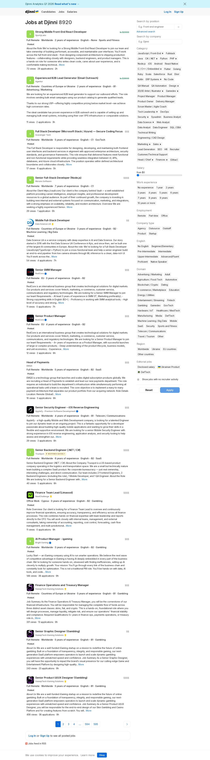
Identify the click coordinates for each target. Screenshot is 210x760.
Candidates (48, 11)
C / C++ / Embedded (150, 68)
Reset (149, 390)
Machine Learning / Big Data (152, 321)
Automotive (171, 279)
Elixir (177, 74)
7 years (142, 197)
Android (158, 63)
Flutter (167, 69)
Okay (102, 755)
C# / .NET (151, 58)
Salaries (72, 11)
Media (159, 315)
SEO (160, 149)
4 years (152, 192)
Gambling (142, 305)
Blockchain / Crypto (148, 284)
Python (163, 58)
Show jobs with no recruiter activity (160, 379)
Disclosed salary (146, 367)
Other (161, 336)
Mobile (173, 321)
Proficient (143, 261)
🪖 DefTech (144, 372)
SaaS (140, 326)
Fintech (171, 300)
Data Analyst (144, 127)
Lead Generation (146, 149)
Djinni (32, 12)
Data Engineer (160, 127)
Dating (164, 284)
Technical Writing (147, 132)
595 (96, 724)
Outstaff (167, 228)
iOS (150, 63)
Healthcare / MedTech (168, 310)
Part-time (153, 215)
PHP (173, 58)
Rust (170, 74)
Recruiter (174, 149)
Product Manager (167, 96)
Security (143, 117)
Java (140, 58)
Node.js (142, 63)
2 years (170, 187)
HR (165, 149)
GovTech (168, 305)
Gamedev (172, 91)
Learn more (88, 755)
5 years (163, 192)
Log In (167, 11)
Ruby (140, 74)
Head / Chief (145, 159)
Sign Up (178, 11)
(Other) (174, 159)
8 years (153, 197)
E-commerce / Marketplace (152, 290)
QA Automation (159, 85)
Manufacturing (145, 315)
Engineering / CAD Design (151, 137)
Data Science (146, 122)
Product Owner (145, 101)
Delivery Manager (165, 101)
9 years (164, 197)
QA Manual (143, 85)
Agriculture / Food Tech (150, 279)
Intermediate (164, 251)
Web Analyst (163, 122)
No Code (169, 79)
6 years (174, 192)
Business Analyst (172, 117)
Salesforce (159, 74)
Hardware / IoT (145, 310)
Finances (162, 159)
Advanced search (146, 31)
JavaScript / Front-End (151, 53)
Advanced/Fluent (170, 256)
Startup (152, 233)
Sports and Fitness (167, 326)
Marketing (144, 144)
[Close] (185, 4)
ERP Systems (154, 79)
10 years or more (146, 203)
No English (143, 246)
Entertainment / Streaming (151, 300)
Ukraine (156, 349)
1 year (160, 187)
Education (174, 290)
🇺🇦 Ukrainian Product (169, 367)
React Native (171, 63)
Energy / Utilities (146, 295)
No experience (145, 187)
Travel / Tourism (146, 336)
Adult (167, 274)
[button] (62, 64)
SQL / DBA (175, 127)
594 (87, 724)
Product (142, 233)
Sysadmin (156, 117)
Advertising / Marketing (150, 274)
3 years (141, 192)
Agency (142, 228)
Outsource (154, 228)
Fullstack (170, 53)
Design (174, 85)
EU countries (169, 349)
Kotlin (140, 79)
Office (164, 215)
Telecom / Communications (152, 331)
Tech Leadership (148, 111)
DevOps (164, 111)
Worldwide (143, 349)
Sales (157, 144)
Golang (177, 69)
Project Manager (146, 96)
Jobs (61, 11)
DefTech (169, 315)
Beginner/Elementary (162, 246)
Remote (142, 215)
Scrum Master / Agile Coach (152, 106)
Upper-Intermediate (148, 256)
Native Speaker (159, 261)
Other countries (146, 354)
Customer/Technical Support (152, 154)
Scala (148, 74)
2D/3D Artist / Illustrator (151, 91)
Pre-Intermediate (146, 251)
